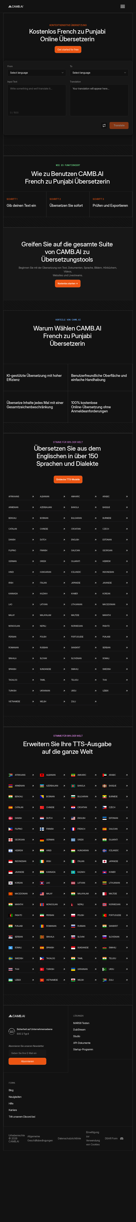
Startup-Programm (83, 1049)
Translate (119, 125)
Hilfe (11, 1103)
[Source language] (36, 72)
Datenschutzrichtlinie (69, 1138)
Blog (11, 1090)
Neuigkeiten (15, 1096)
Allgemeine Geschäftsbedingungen (40, 1138)
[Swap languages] (104, 125)
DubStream (79, 1029)
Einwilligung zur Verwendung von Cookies (93, 1138)
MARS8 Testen (81, 1023)
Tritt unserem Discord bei (22, 1116)
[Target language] (99, 72)
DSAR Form (111, 1138)
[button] (123, 6)
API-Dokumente (82, 1042)
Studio (76, 1036)
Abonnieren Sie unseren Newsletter (26, 1046)
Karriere (13, 1110)
